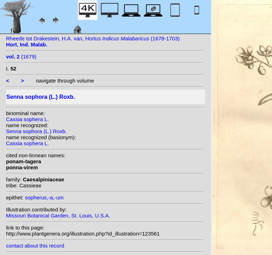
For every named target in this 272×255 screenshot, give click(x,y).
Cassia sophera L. (27, 119)
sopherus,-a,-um (44, 197)
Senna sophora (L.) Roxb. (36, 131)
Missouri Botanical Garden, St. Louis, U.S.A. (58, 215)
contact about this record (35, 246)
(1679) (21, 56)
